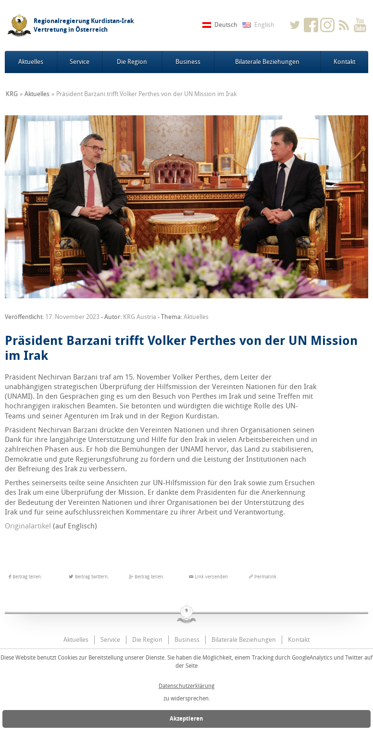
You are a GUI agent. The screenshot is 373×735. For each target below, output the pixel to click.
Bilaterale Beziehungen (267, 61)
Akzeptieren (186, 718)
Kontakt (344, 61)
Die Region (132, 61)
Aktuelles (30, 61)
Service (79, 61)
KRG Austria (139, 316)
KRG (12, 94)
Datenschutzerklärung (186, 686)
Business (187, 61)
